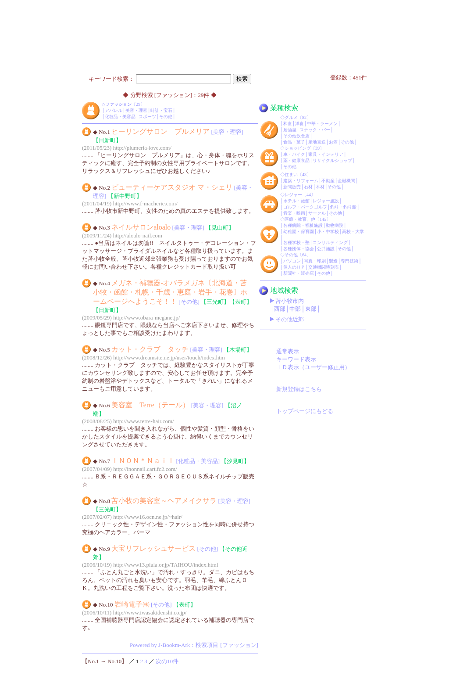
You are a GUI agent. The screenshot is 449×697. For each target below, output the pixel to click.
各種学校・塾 (296, 242)
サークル (317, 213)
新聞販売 (292, 186)
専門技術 (349, 261)
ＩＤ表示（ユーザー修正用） (313, 367)
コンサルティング (330, 242)
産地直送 (317, 142)
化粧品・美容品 (120, 116)
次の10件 (167, 661)
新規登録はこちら (299, 389)
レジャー (293, 194)
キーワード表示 (296, 359)
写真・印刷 (315, 261)
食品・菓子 (294, 142)
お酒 (333, 142)
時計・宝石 (161, 110)
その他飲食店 (296, 135)
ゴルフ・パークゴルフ (305, 207)
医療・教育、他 (300, 219)
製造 (333, 261)
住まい (291, 174)
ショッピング (298, 148)
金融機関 (346, 180)
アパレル (113, 110)
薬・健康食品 (296, 160)
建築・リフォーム (300, 180)
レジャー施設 (326, 200)
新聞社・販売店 (298, 273)
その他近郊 (289, 319)
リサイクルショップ (332, 160)
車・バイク (294, 154)
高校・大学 (353, 231)
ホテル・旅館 (296, 200)
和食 (287, 123)
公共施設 (326, 248)
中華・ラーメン (322, 123)
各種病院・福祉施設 (303, 225)
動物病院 (334, 225)
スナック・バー (314, 129)
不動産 (328, 180)
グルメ (291, 117)
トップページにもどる (304, 411)
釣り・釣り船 (343, 207)
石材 (308, 186)
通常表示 (287, 351)
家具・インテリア (325, 154)
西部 (279, 308)
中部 (295, 308)
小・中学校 (328, 231)
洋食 (299, 123)
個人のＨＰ (294, 267)
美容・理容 (136, 110)
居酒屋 (289, 129)
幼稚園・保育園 (298, 231)
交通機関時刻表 (323, 267)
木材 (320, 186)
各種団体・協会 (298, 248)
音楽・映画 (294, 213)
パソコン (292, 261)
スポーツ (147, 116)
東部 (311, 308)
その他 (165, 116)
